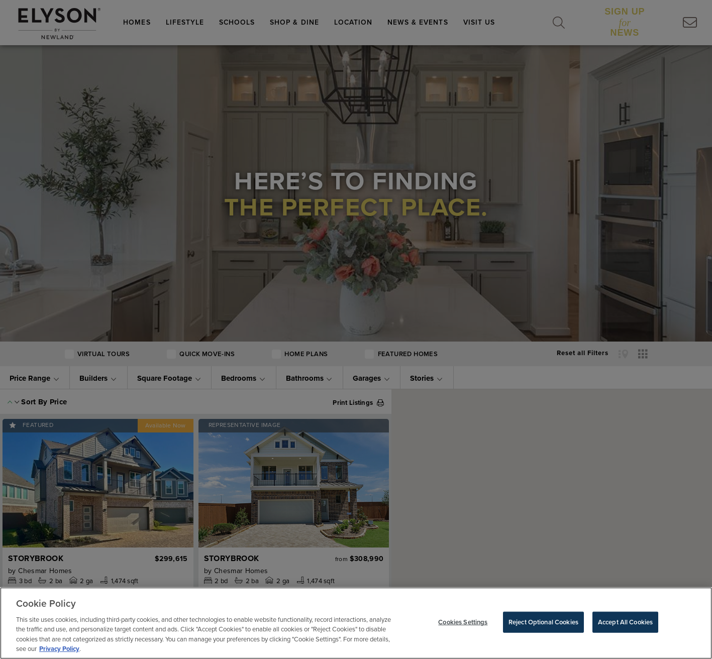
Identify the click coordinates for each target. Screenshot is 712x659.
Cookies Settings (462, 622)
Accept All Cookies (625, 622)
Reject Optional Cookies (543, 622)
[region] (356, 623)
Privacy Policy (59, 648)
